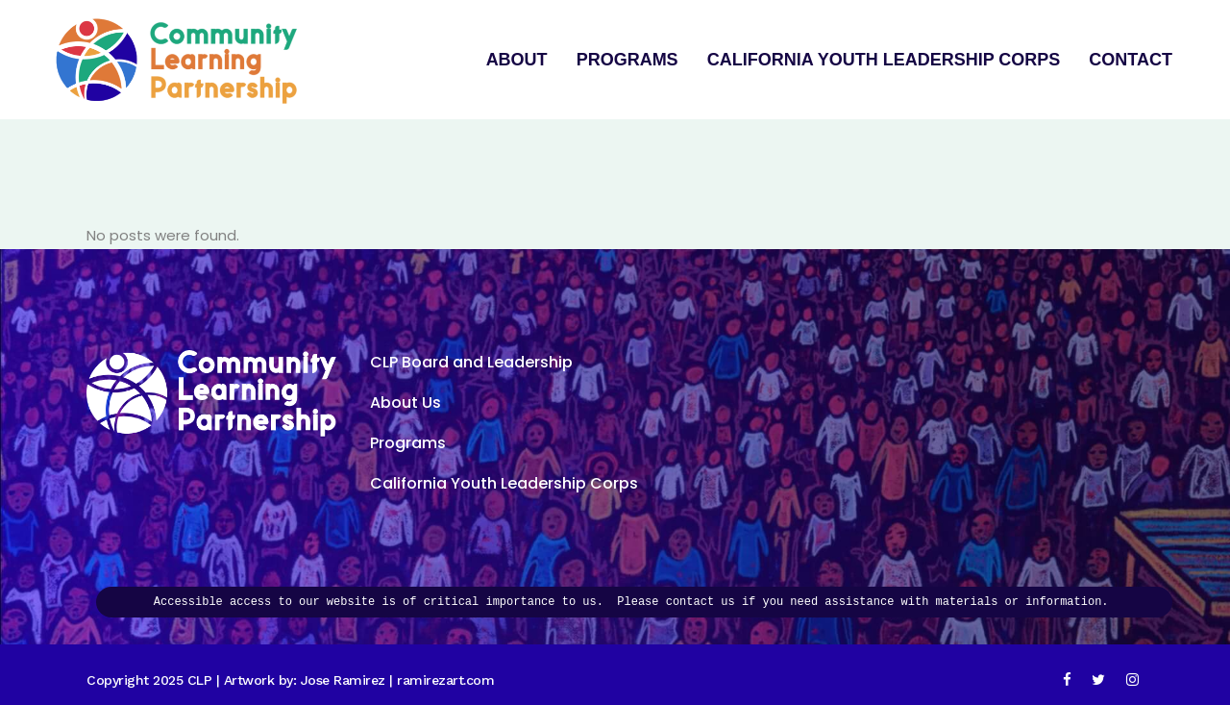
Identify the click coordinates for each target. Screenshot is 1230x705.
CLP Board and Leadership (471, 362)
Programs (408, 443)
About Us (405, 402)
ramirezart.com (445, 680)
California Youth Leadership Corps (504, 483)
